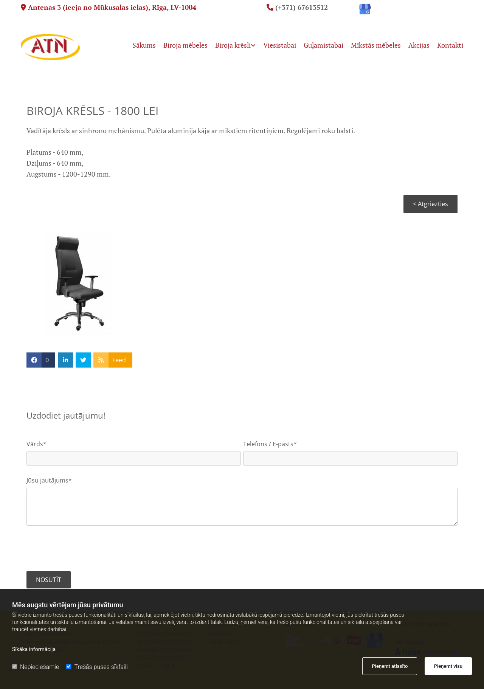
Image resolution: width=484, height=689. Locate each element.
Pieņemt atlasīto (390, 666)
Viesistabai (279, 44)
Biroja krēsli (233, 44)
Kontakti (450, 44)
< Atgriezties (430, 204)
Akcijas (419, 44)
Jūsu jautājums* (49, 480)
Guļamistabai (323, 44)
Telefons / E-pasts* (270, 444)
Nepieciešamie (35, 666)
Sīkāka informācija (34, 649)
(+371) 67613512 (301, 7)
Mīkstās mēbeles (376, 44)
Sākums (144, 44)
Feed (119, 360)
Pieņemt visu (448, 666)
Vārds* (36, 444)
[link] (232, 40)
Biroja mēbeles (185, 44)
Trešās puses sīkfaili (96, 666)
